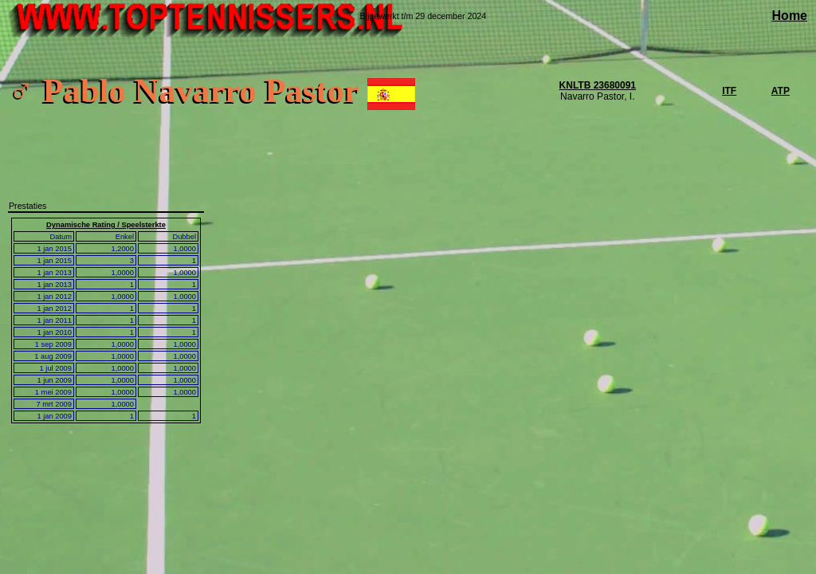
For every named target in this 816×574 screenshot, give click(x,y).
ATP (780, 90)
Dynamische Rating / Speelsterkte (106, 225)
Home (789, 15)
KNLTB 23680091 (598, 85)
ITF (729, 90)
